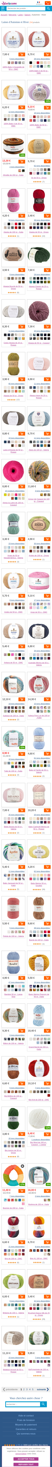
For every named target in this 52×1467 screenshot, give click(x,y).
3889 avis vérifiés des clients (35, 1445)
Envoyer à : (39, 3)
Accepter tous (26, 1459)
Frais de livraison (26, 1420)
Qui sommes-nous (26, 1433)
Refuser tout (26, 1464)
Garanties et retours (26, 1429)
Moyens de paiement (26, 1424)
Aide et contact (26, 1415)
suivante (43, 1389)
